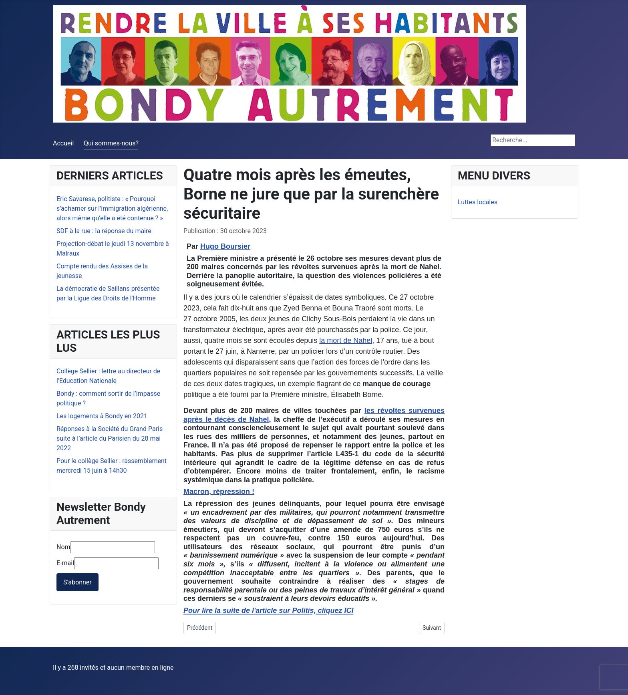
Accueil (63, 143)
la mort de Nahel (345, 340)
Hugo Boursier (225, 246)
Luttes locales (477, 202)
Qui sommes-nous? (111, 143)
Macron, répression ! (218, 492)
